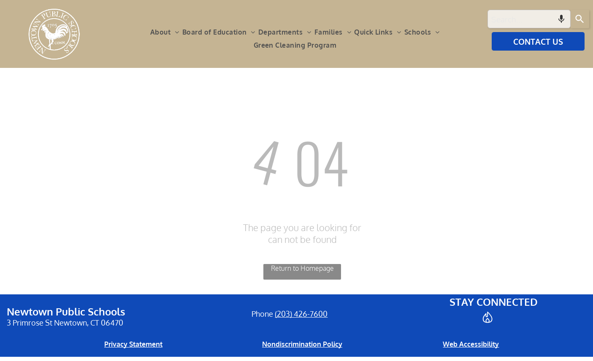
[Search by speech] (561, 19)
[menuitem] (166, 32)
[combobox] (529, 19)
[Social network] (488, 318)
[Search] (580, 19)
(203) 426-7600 (301, 313)
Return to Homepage (302, 268)
